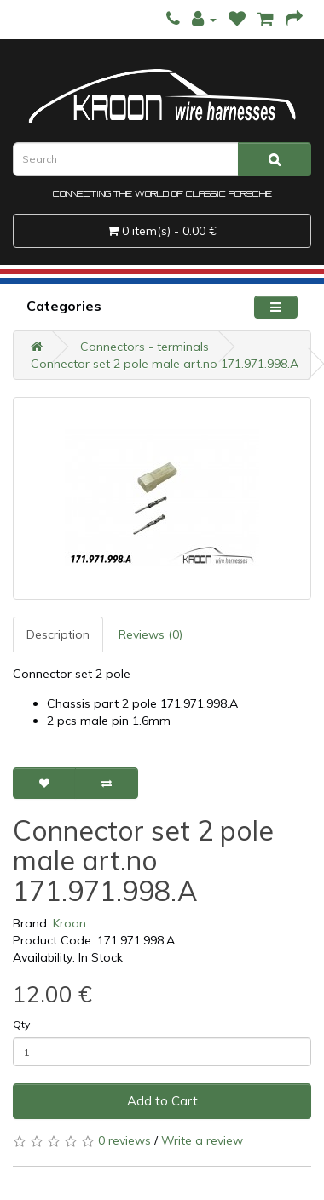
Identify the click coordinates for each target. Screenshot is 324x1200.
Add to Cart (162, 1101)
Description (58, 634)
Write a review (202, 1140)
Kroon (69, 923)
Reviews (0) (150, 634)
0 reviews (124, 1140)
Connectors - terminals (144, 346)
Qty (21, 1024)
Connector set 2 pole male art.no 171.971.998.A (164, 363)
